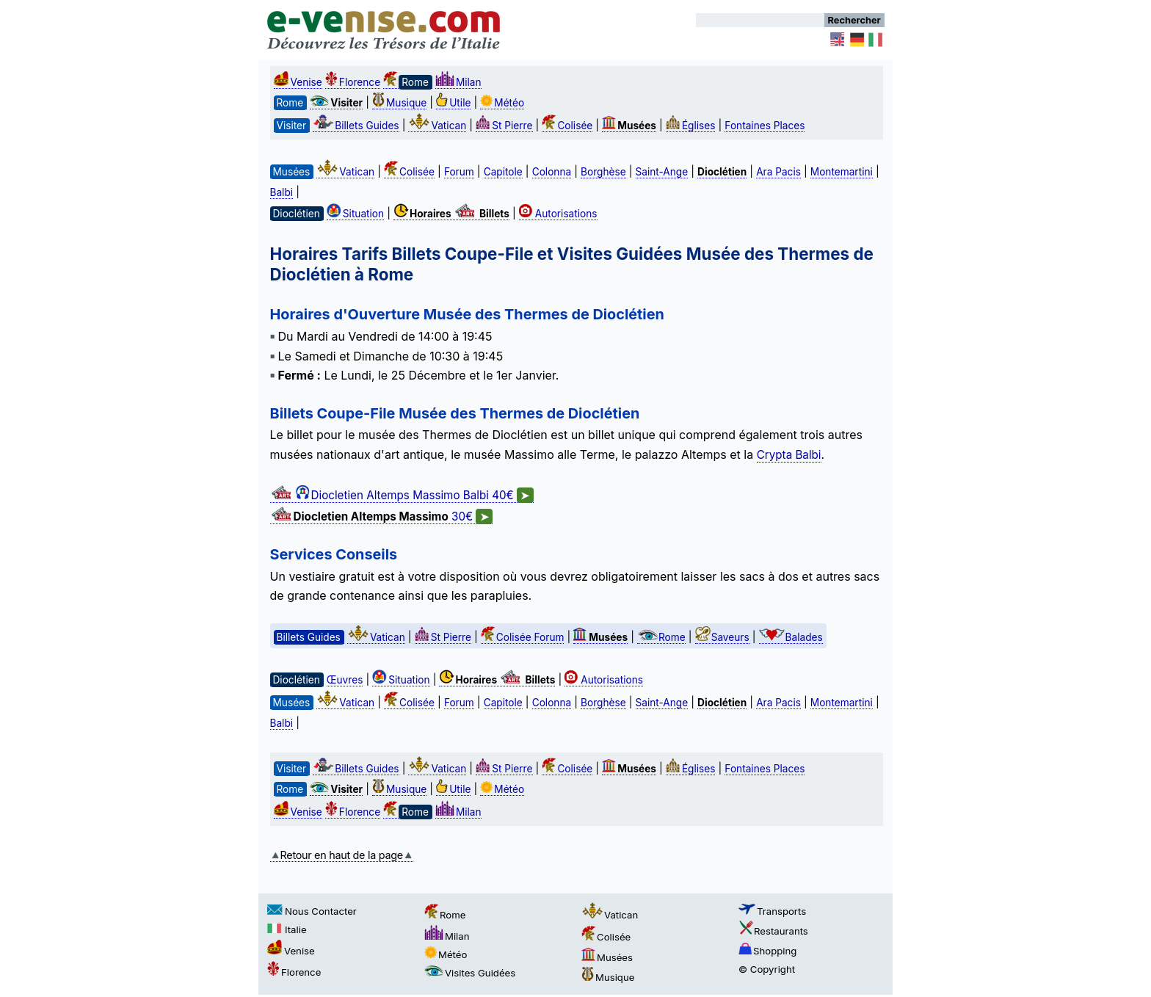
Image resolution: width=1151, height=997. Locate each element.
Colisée (567, 125)
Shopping (767, 951)
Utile (453, 103)
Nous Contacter (312, 911)
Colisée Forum (522, 637)
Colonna (551, 172)
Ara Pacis (778, 172)
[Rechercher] (760, 20)
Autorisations (558, 214)
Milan (458, 82)
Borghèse (603, 172)
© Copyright (766, 969)
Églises (691, 125)
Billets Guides (356, 125)
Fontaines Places (765, 125)
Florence (352, 82)
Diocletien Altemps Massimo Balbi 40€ (402, 495)
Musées (607, 957)
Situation (355, 214)
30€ (381, 517)
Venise (298, 82)
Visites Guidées (469, 973)
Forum (459, 172)
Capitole (503, 172)
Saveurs (722, 637)
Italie (287, 929)
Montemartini (841, 172)
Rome (661, 637)
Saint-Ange (662, 172)
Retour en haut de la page (341, 855)
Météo (502, 103)
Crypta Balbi (789, 455)
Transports (772, 911)
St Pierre (504, 125)
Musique (399, 103)
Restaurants (773, 931)
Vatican (437, 125)
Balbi (282, 192)
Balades (791, 637)
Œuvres (345, 680)
